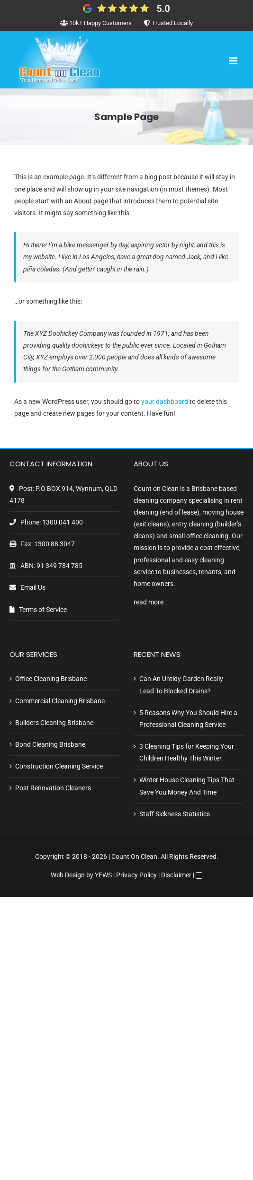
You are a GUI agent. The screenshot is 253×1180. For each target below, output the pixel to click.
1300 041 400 (62, 522)
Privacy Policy (136, 875)
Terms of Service (43, 609)
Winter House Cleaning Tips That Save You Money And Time (187, 785)
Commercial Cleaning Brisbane (60, 701)
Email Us (32, 587)
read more (148, 602)
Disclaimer (176, 875)
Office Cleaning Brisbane (51, 678)
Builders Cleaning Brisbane (54, 722)
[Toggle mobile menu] (234, 61)
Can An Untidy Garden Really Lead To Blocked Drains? (181, 684)
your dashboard (164, 401)
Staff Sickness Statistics (174, 814)
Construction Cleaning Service (59, 766)
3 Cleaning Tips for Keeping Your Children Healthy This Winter (186, 752)
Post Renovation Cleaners (53, 788)
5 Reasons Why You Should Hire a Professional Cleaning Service (188, 718)
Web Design (68, 875)
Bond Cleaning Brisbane (50, 744)
